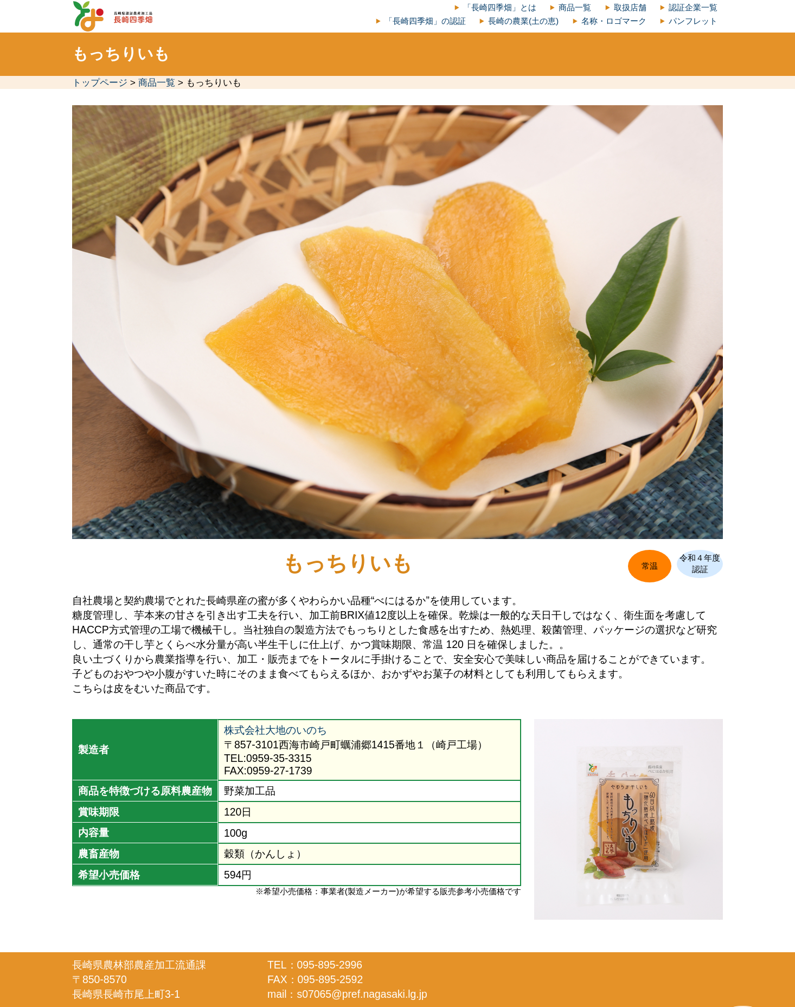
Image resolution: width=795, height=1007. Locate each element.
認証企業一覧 (693, 7)
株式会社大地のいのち (275, 730)
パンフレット (693, 20)
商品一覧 (575, 7)
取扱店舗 (630, 7)
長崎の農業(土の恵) (523, 20)
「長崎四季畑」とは (499, 7)
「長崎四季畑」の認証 (425, 20)
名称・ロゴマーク (613, 20)
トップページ (99, 82)
